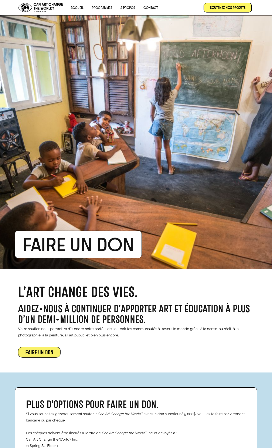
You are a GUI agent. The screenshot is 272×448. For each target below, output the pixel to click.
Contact (150, 8)
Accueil (77, 8)
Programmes (102, 8)
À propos (127, 8)
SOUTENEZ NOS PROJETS (227, 8)
